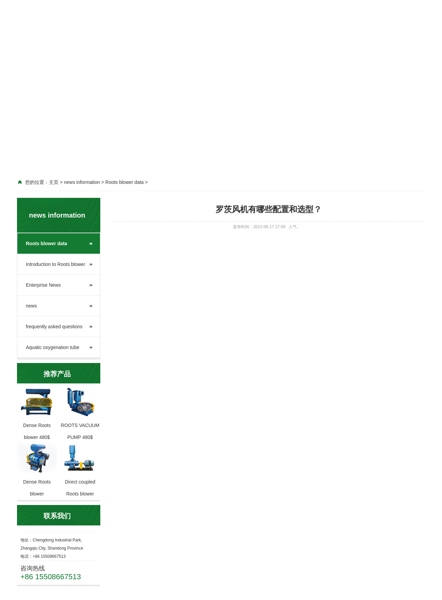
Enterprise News (43, 285)
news (31, 306)
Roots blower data (46, 243)
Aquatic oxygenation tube (52, 347)
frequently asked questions (54, 326)
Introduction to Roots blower (55, 264)
